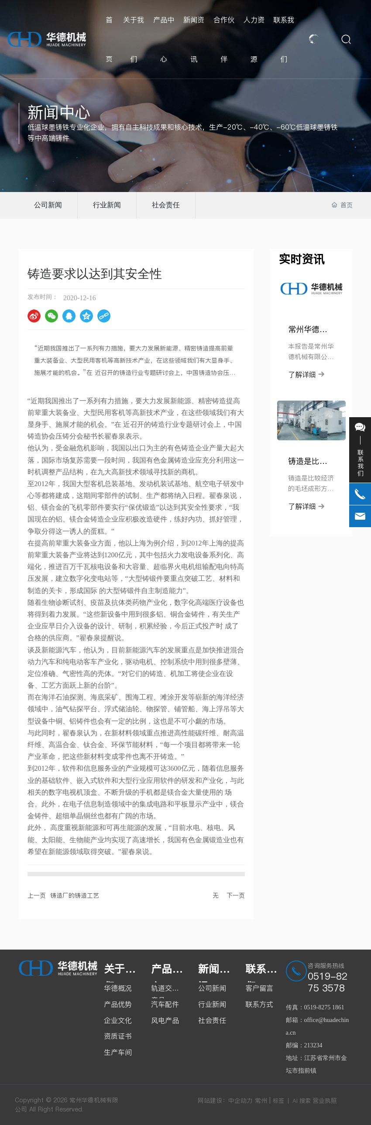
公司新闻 (48, 205)
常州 (261, 1100)
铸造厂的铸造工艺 (74, 895)
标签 (278, 1100)
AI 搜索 (301, 1100)
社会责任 (166, 205)
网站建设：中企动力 (225, 1100)
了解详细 (306, 374)
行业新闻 (107, 205)
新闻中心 (58, 112)
